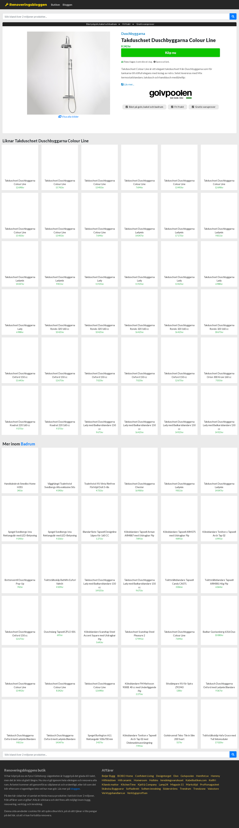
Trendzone (199, 788)
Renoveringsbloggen (26, 5)
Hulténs (153, 780)
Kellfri (212, 780)
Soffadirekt (132, 788)
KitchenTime (128, 784)
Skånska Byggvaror (113, 788)
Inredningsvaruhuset (171, 780)
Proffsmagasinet (209, 784)
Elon (175, 775)
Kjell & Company (147, 784)
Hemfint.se (202, 775)
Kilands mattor (110, 784)
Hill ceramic (125, 780)
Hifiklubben (109, 780)
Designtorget (163, 775)
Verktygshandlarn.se (113, 792)
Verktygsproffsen (137, 792)
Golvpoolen (187, 775)
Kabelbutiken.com (196, 780)
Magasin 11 (177, 784)
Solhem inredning (151, 788)
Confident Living (144, 775)
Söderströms (170, 788)
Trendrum (185, 788)
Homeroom (140, 780)
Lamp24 (163, 784)
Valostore (213, 788)
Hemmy (215, 775)
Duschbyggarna (133, 33)
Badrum (28, 443)
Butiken (55, 4)
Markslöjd (192, 784)
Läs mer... (127, 84)
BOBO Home (125, 775)
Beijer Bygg (108, 775)
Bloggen (67, 4)
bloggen (75, 788)
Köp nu (170, 52)
